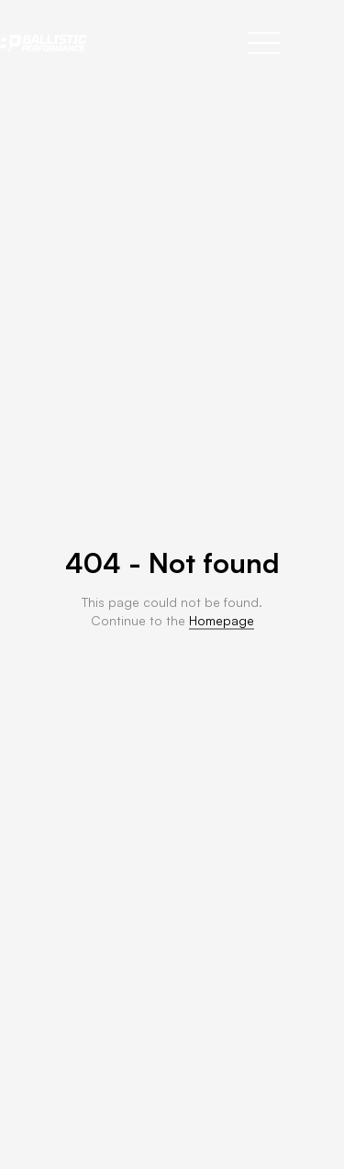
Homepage (221, 620)
